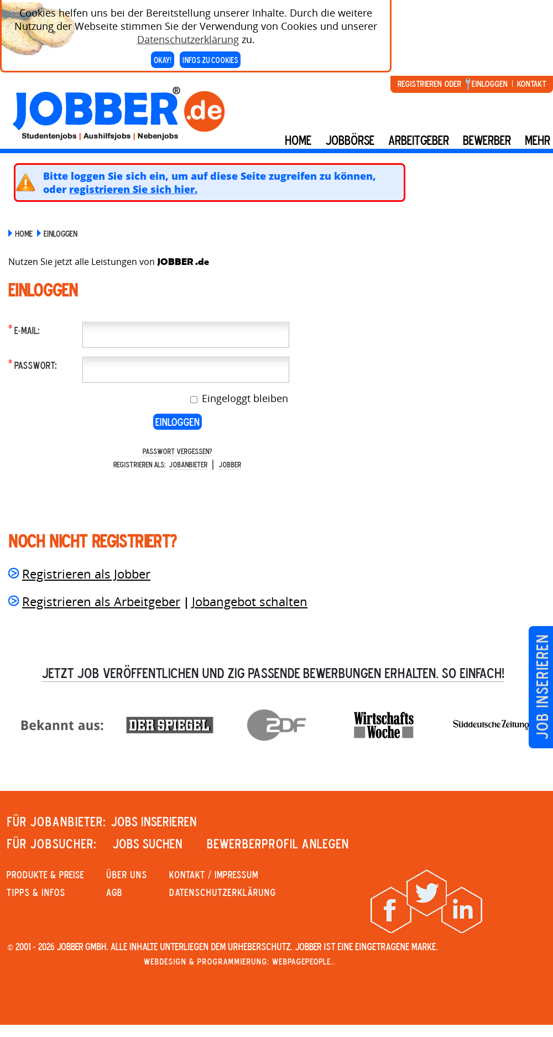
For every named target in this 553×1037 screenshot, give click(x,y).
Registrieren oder (429, 83)
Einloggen (490, 83)
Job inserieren (541, 687)
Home (298, 140)
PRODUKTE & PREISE (45, 874)
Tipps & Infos (36, 892)
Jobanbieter (188, 464)
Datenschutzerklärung (188, 34)
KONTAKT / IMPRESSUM (213, 874)
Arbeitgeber (418, 140)
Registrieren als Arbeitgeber (101, 601)
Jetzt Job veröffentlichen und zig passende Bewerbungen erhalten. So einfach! (272, 672)
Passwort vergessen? (177, 451)
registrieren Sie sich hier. (133, 189)
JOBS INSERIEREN (154, 821)
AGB (114, 892)
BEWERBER (487, 140)
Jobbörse (349, 140)
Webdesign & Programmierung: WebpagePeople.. (239, 961)
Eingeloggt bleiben (243, 398)
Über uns (126, 874)
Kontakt (531, 83)
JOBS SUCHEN (147, 843)
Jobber (229, 464)
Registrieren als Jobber (86, 573)
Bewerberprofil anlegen (278, 843)
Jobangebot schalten (249, 601)
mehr (537, 140)
